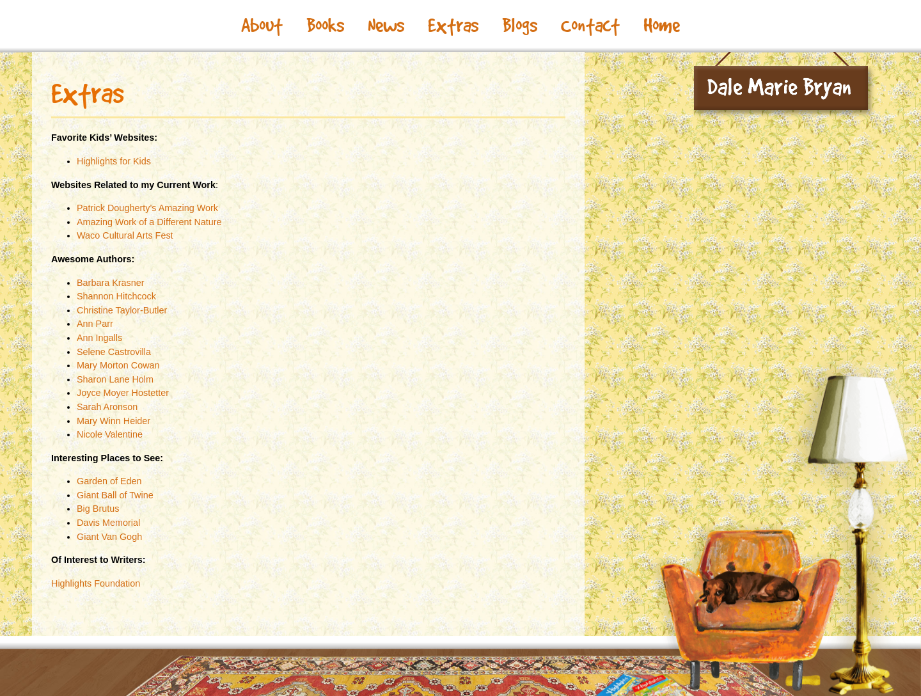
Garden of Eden (109, 481)
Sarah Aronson (107, 407)
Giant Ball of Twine (115, 495)
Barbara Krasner (111, 283)
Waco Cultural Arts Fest (125, 235)
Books (325, 25)
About (262, 25)
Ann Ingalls (99, 338)
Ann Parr (95, 324)
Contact (590, 25)
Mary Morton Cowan (118, 365)
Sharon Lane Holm (115, 379)
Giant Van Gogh (109, 537)
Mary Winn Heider (113, 421)
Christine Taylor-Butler (122, 310)
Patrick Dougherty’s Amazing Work (147, 208)
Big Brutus (98, 508)
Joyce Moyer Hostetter (123, 393)
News (386, 25)
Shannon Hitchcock (116, 296)
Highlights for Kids (114, 161)
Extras (453, 25)
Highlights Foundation (95, 583)
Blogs (519, 25)
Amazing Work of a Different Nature (149, 222)
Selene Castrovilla (114, 352)
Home (661, 25)
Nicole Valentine (110, 434)
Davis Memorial (108, 523)
